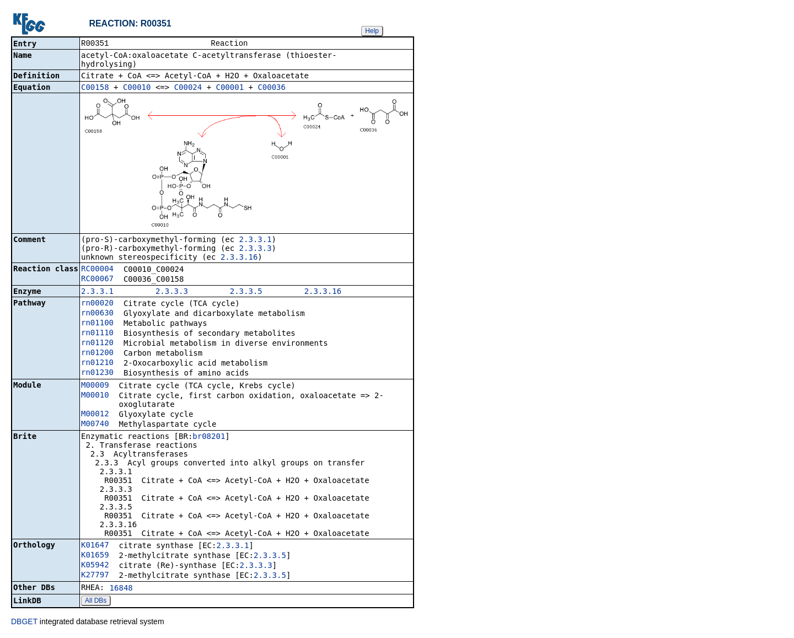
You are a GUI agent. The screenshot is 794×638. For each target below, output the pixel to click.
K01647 (95, 546)
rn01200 (97, 353)
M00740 (95, 424)
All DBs (95, 601)
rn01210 (97, 363)
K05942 (95, 565)
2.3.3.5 (246, 292)
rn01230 (97, 373)
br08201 (208, 437)
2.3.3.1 (255, 240)
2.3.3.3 (255, 249)
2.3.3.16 (239, 258)
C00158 (95, 88)
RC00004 (97, 269)
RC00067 (97, 279)
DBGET (24, 622)
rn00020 (97, 303)
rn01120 (97, 343)
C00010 (137, 88)
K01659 (95, 555)
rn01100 (97, 323)
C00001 (230, 88)
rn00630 (97, 313)
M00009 (95, 386)
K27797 (95, 575)
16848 (121, 589)
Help (372, 31)
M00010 (95, 396)
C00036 (271, 88)
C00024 (188, 88)
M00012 (95, 414)
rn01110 (97, 333)
